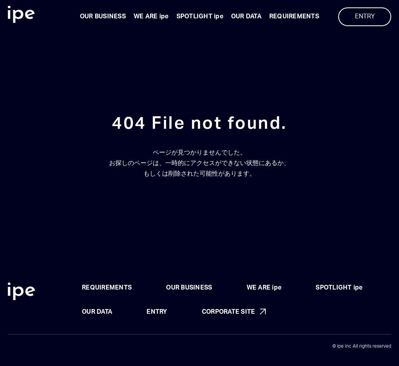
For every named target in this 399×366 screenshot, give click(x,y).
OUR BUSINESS (103, 16)
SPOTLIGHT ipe (200, 16)
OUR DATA (246, 16)
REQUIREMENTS (294, 16)
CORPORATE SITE (228, 312)
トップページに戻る (199, 184)
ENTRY (365, 16)
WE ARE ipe (151, 16)
